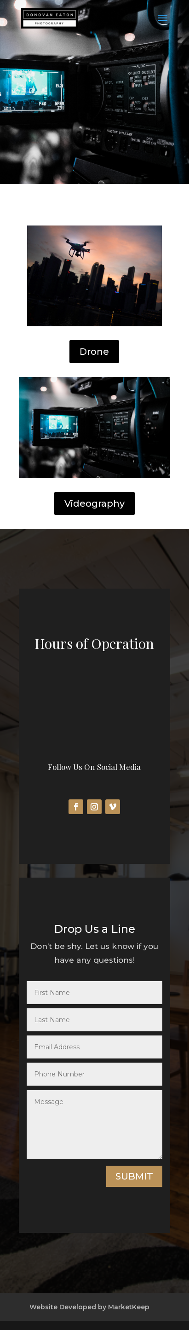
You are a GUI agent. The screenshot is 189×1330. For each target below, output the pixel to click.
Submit (134, 1176)
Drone (94, 351)
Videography (94, 503)
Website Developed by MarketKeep (89, 1307)
